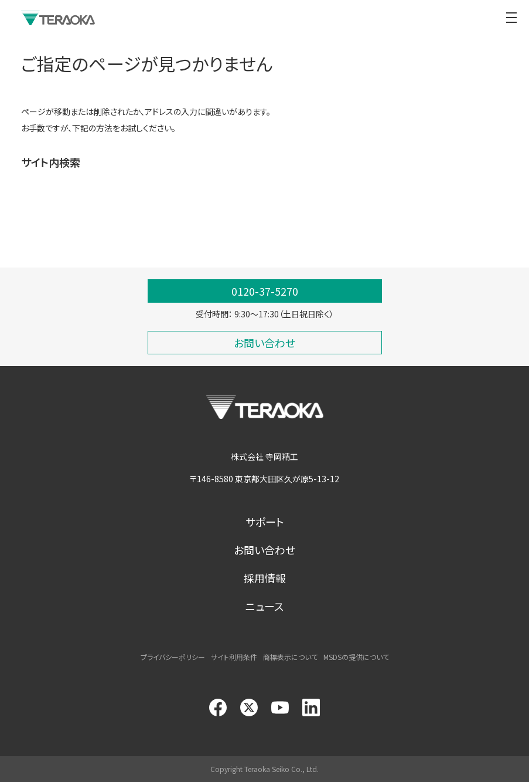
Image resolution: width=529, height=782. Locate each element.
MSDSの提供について (356, 657)
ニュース (264, 606)
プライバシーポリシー (173, 657)
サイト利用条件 (234, 657)
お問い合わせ (264, 549)
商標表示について (290, 657)
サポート (264, 521)
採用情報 (265, 577)
